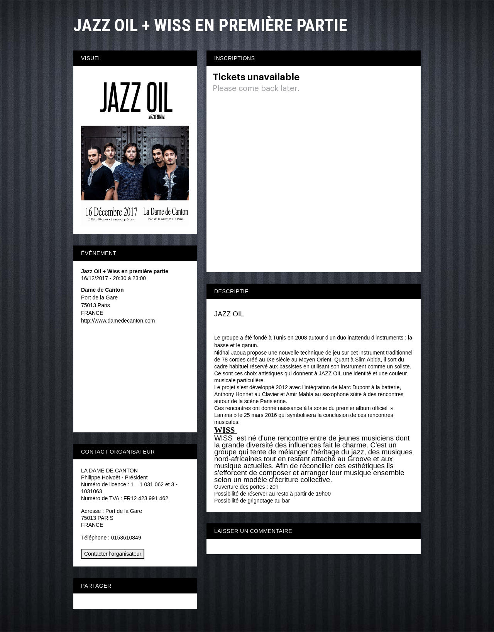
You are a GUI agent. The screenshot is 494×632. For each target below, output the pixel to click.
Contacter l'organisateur (112, 554)
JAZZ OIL (229, 314)
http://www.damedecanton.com (118, 321)
